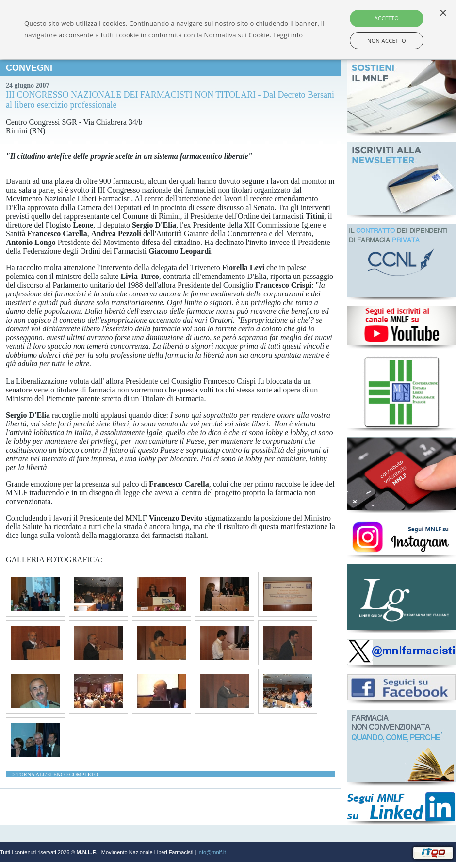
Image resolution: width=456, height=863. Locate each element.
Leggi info (288, 35)
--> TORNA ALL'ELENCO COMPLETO (53, 774)
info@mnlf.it (211, 852)
